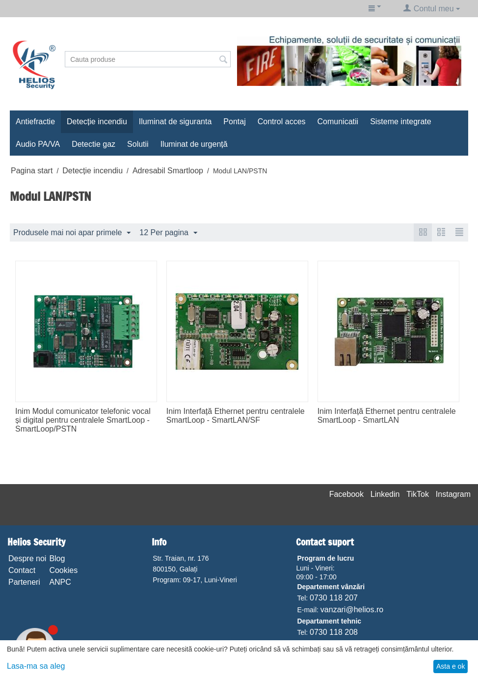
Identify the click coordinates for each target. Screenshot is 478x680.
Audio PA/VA (38, 144)
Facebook (346, 494)
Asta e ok (450, 666)
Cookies (63, 570)
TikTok (417, 494)
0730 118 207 (334, 598)
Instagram (453, 494)
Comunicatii (338, 121)
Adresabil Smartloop (168, 170)
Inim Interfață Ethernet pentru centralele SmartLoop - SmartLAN (387, 415)
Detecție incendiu (97, 121)
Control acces (282, 121)
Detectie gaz (93, 144)
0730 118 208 (334, 632)
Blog (57, 558)
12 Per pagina (168, 233)
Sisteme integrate (400, 121)
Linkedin (385, 494)
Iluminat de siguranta (175, 121)
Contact (21, 570)
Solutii (138, 144)
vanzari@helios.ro (351, 609)
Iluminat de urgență (194, 144)
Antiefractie (35, 121)
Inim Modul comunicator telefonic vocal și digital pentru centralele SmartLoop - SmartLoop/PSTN (83, 420)
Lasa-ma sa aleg (36, 666)
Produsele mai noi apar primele (72, 233)
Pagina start (32, 170)
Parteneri (24, 582)
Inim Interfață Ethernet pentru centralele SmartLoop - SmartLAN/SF (235, 415)
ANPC (60, 582)
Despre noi (27, 558)
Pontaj (234, 121)
